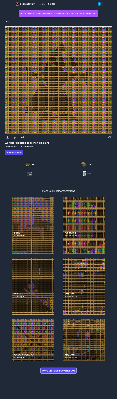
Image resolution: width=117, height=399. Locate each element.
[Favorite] (109, 137)
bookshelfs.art (25, 3)
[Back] (7, 21)
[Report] (22, 137)
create (42, 3)
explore (51, 3)
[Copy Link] (15, 137)
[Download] (7, 137)
